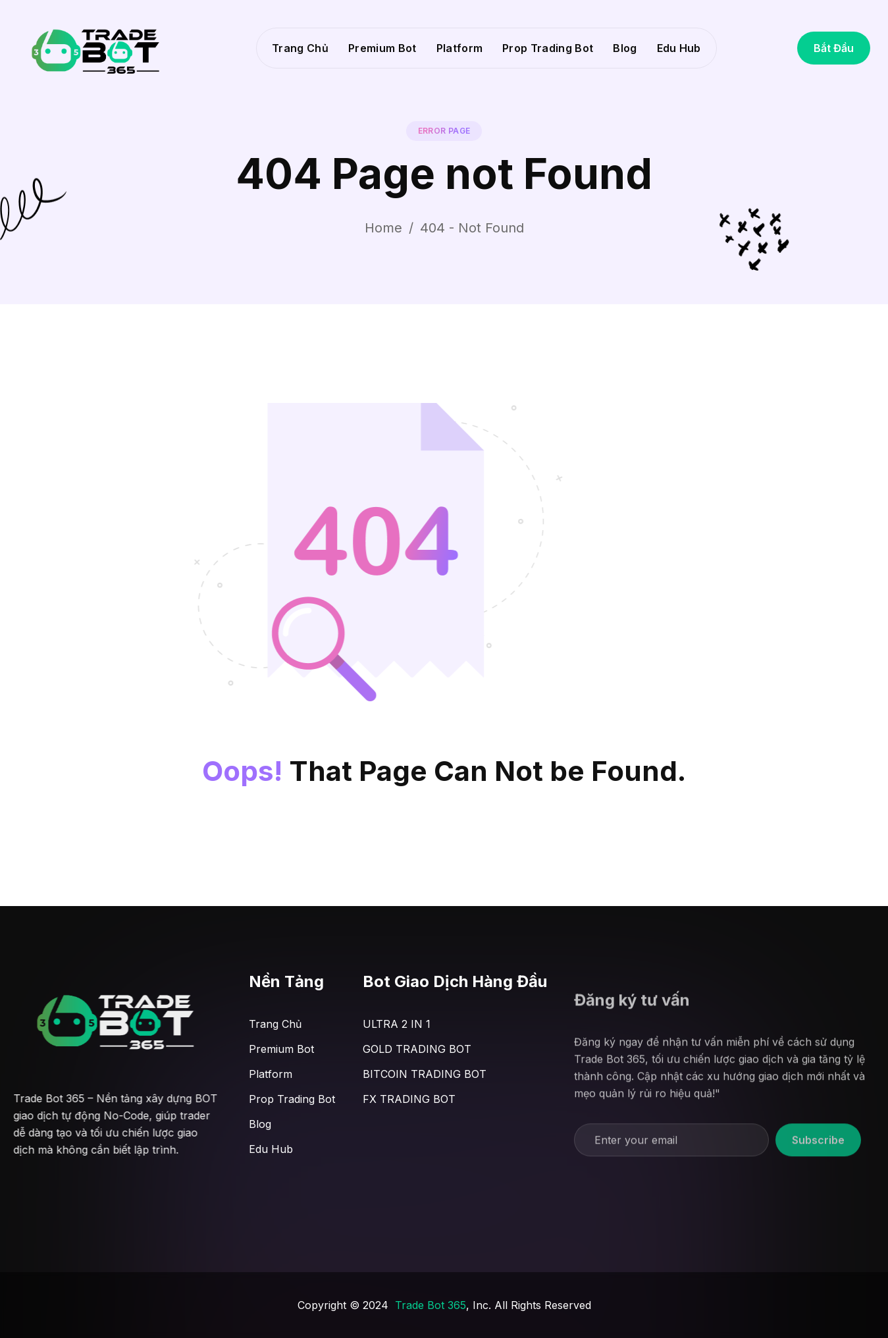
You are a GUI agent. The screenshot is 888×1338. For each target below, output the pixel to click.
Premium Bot (382, 48)
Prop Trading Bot (547, 48)
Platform (459, 48)
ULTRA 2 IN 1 (397, 1023)
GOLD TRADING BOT (417, 1049)
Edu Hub (679, 48)
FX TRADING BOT (409, 1099)
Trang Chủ (300, 48)
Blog (625, 48)
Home (383, 228)
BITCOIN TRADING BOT (424, 1074)
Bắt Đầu (834, 48)
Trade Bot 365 (430, 1305)
